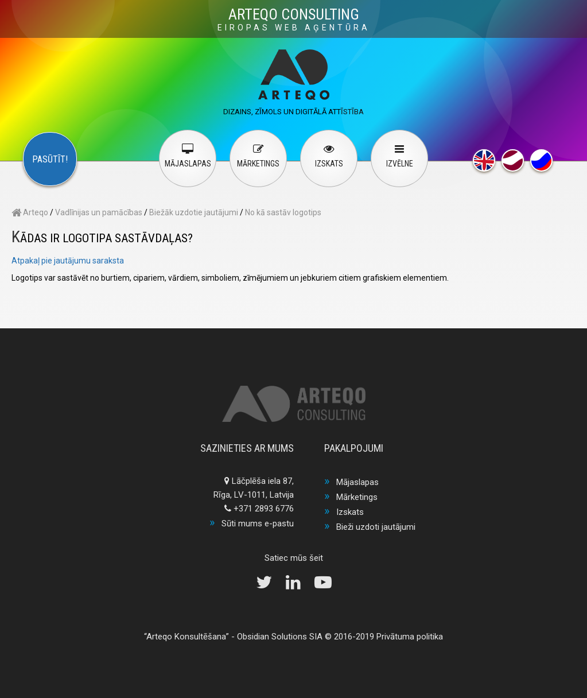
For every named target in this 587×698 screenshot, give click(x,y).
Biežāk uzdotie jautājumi (193, 212)
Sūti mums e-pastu (257, 523)
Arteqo (29, 212)
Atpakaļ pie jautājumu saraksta (67, 260)
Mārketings (357, 497)
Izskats (350, 512)
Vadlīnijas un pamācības (98, 212)
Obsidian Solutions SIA (279, 636)
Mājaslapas (357, 482)
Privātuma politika (409, 636)
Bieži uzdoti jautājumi (375, 527)
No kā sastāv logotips (283, 212)
